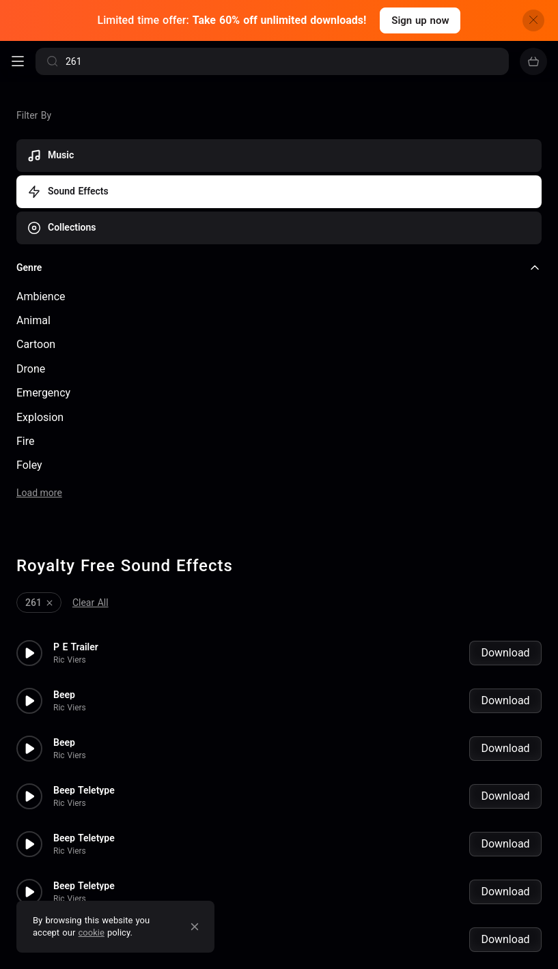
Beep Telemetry (87, 812)
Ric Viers (69, 538)
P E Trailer (75, 525)
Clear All (90, 481)
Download (505, 531)
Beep (64, 573)
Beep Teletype (84, 669)
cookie (91, 932)
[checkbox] (279, 296)
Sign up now (420, 20)
